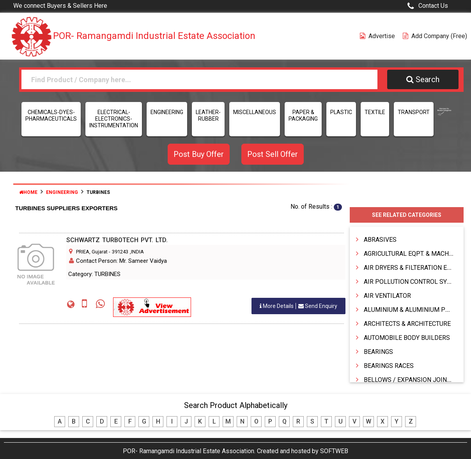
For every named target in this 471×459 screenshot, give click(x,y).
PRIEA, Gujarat (92, 252)
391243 (120, 252)
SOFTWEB (334, 451)
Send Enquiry (298, 306)
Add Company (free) (435, 36)
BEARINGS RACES (389, 365)
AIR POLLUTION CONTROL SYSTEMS (415, 281)
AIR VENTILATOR (387, 295)
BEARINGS (378, 351)
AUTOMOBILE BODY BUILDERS (407, 337)
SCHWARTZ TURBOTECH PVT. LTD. (117, 240)
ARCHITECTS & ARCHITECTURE (407, 323)
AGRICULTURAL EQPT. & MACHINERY (415, 253)
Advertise (377, 36)
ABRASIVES (380, 239)
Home (28, 192)
